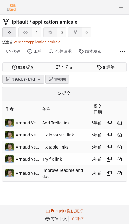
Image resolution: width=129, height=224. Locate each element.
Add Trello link (56, 123)
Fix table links (55, 147)
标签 (106, 67)
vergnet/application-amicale (37, 42)
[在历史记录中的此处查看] (119, 122)
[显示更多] (122, 51)
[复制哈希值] (109, 122)
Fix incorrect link (58, 135)
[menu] (56, 219)
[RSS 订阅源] (9, 32)
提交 (23, 67)
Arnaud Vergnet (27, 123)
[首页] (11, 7)
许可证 (77, 218)
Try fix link (52, 159)
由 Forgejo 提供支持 (64, 210)
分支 (64, 67)
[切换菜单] (120, 7)
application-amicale (55, 22)
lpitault (20, 22)
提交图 (57, 79)
